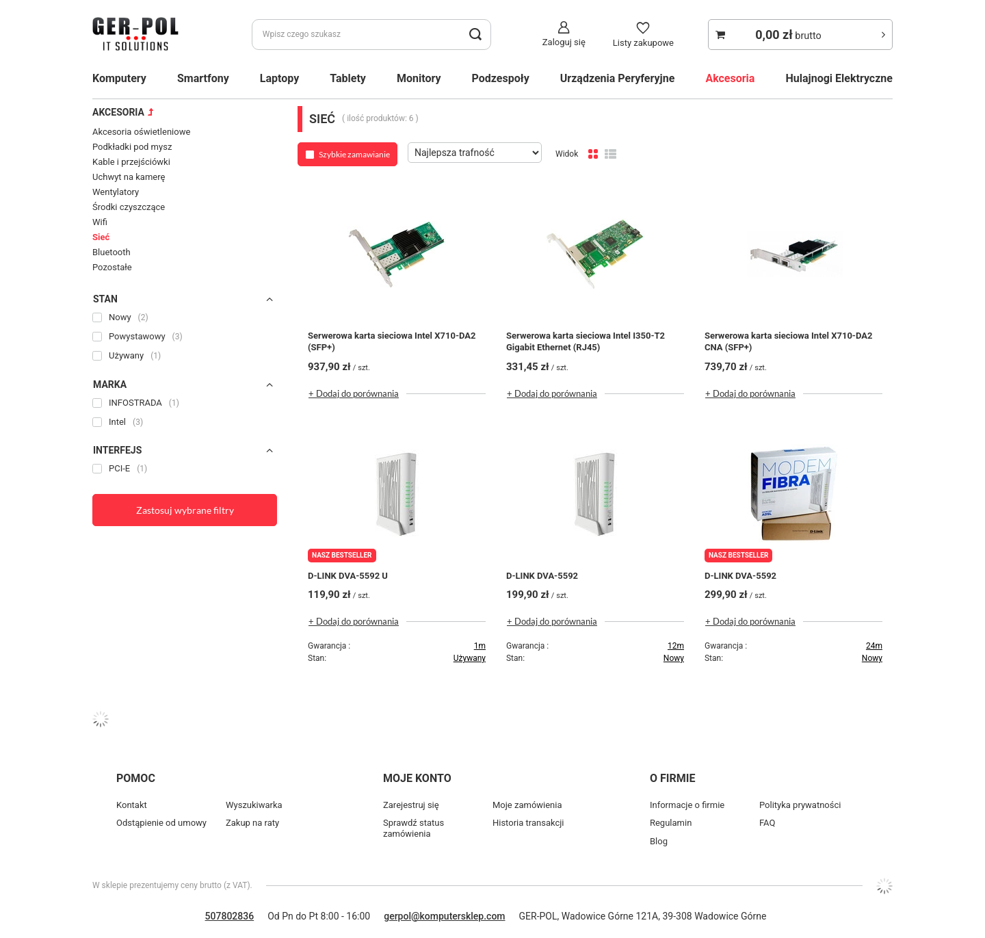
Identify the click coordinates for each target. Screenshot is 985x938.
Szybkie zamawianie (354, 154)
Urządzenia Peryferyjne (617, 78)
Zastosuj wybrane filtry (185, 510)
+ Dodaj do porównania (353, 393)
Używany (470, 658)
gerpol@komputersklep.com (444, 916)
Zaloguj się (564, 42)
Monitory (419, 78)
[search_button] (475, 34)
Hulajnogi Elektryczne (838, 78)
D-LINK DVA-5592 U (348, 576)
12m (676, 646)
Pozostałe (112, 267)
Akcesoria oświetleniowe (141, 132)
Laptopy (279, 78)
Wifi (99, 222)
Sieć (100, 237)
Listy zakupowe (643, 43)
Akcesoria (729, 78)
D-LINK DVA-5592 (542, 576)
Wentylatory (115, 192)
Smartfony (203, 78)
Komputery (119, 78)
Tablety (348, 78)
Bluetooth (111, 252)
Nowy (674, 658)
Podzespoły (500, 78)
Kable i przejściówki (131, 162)
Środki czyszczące (128, 207)
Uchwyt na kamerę (128, 177)
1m (480, 646)
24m (874, 646)
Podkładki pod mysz (132, 147)
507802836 (229, 916)
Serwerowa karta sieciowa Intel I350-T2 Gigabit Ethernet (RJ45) (585, 341)
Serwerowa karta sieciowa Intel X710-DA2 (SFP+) (392, 341)
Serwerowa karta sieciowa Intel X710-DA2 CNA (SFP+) (789, 341)
